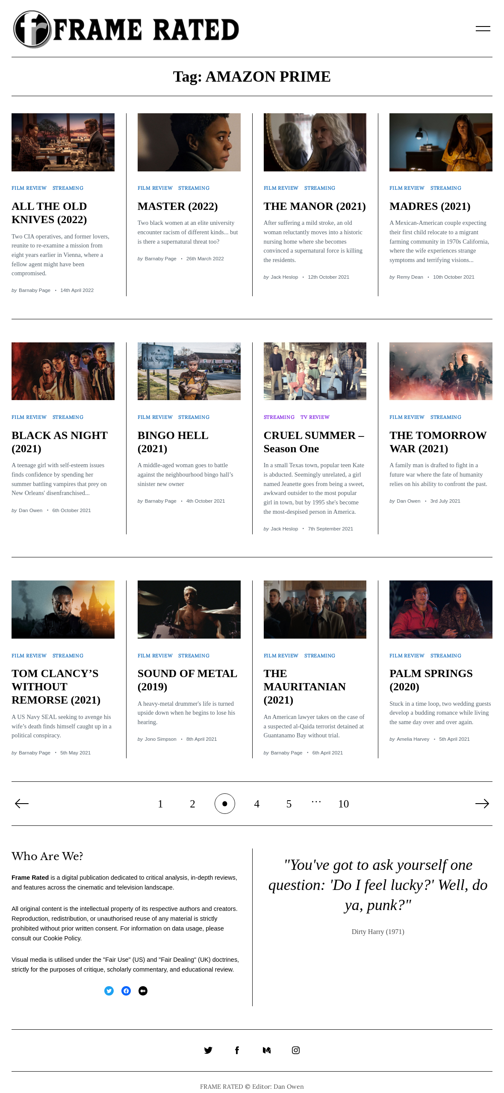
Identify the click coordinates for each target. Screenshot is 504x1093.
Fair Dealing (177, 950)
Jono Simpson (161, 730)
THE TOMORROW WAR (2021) (439, 436)
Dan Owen (30, 504)
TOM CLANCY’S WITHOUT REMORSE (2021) (58, 677)
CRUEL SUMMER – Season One (311, 436)
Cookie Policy (61, 929)
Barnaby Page (34, 287)
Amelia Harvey (413, 730)
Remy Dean (410, 274)
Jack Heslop (284, 287)
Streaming (70, 186)
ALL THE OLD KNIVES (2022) (51, 210)
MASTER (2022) (179, 203)
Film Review (30, 186)
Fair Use (116, 950)
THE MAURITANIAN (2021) (306, 677)
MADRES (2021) (431, 203)
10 (343, 794)
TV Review (317, 412)
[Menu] (483, 28)
